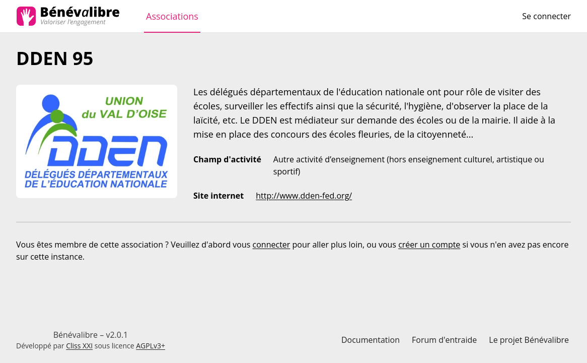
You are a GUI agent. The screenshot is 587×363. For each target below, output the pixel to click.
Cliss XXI (79, 345)
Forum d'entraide (444, 339)
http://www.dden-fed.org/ (304, 195)
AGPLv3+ (150, 345)
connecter (271, 244)
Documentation (370, 339)
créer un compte (429, 244)
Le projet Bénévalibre (529, 339)
